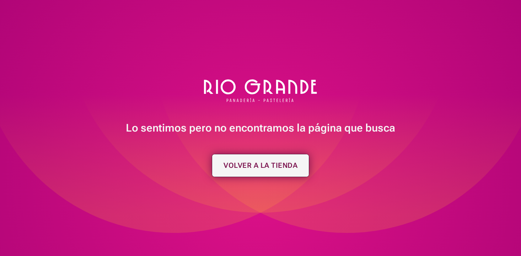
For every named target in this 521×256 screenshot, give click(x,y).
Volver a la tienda (260, 165)
